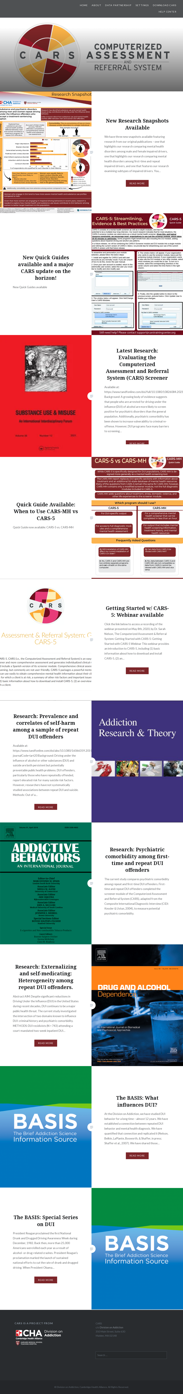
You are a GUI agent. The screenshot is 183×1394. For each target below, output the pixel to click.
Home (84, 5)
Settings (142, 5)
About (96, 5)
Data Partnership (118, 5)
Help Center (167, 11)
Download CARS (164, 5)
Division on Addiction (111, 1327)
